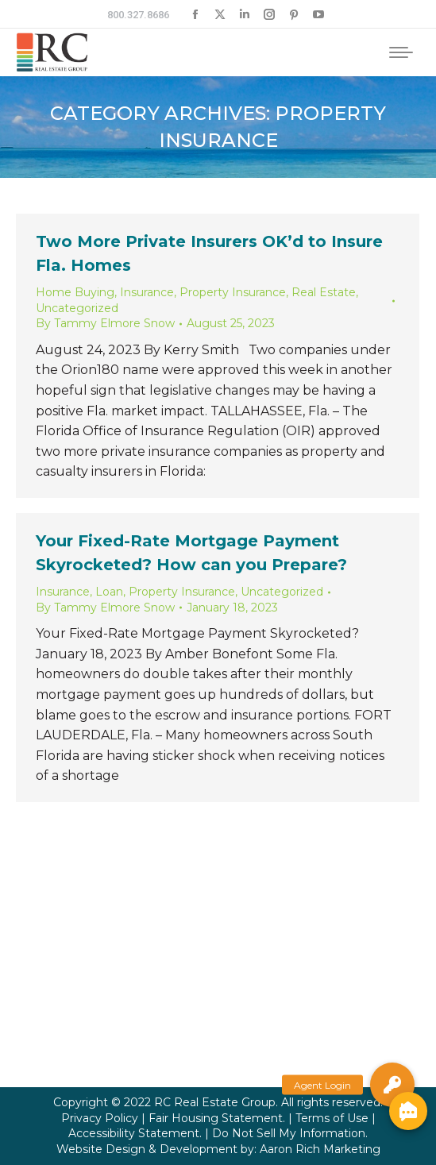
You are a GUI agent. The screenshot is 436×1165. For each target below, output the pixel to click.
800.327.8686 (138, 15)
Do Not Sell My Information (288, 1133)
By (105, 323)
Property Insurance (232, 292)
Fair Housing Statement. (217, 1118)
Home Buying (75, 292)
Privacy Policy (99, 1118)
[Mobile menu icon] (401, 52)
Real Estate (323, 292)
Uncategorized (77, 308)
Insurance (147, 292)
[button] (392, 1085)
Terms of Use (331, 1118)
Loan (109, 591)
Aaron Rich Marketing (320, 1149)
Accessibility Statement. (135, 1133)
